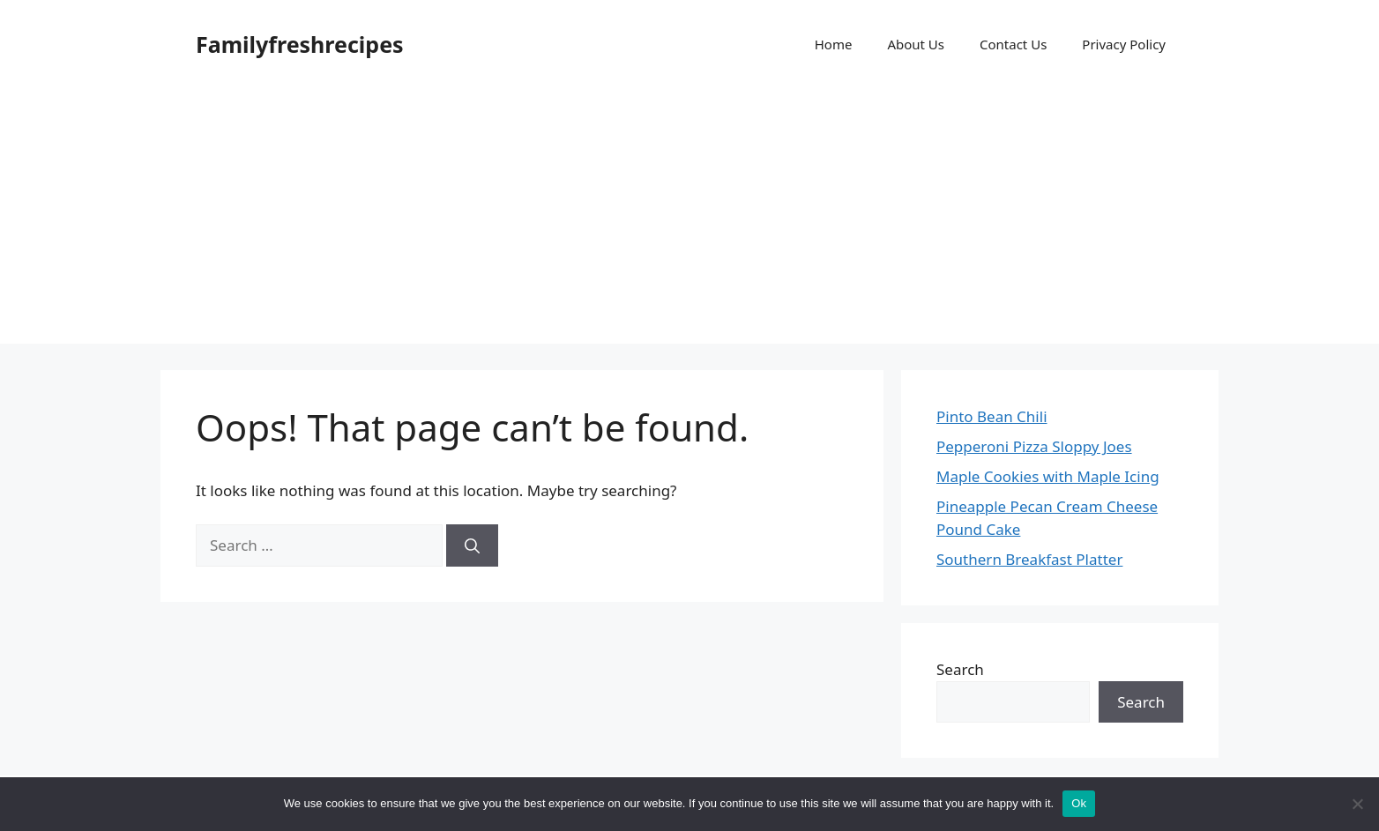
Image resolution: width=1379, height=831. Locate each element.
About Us (915, 44)
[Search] (472, 545)
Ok (1078, 803)
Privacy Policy (1124, 44)
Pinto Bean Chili (991, 416)
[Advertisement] (689, 220)
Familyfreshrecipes (300, 44)
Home (834, 44)
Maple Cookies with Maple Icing (1047, 476)
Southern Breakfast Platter (1029, 559)
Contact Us (1013, 44)
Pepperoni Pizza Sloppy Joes (1034, 446)
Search (960, 669)
